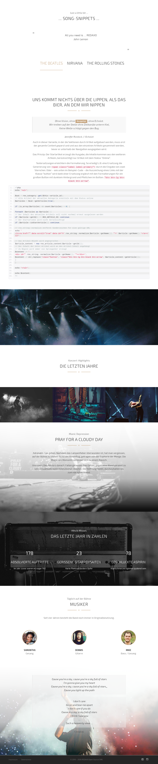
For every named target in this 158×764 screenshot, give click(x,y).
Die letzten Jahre (95, 6)
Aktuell (111, 6)
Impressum (13, 760)
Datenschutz (26, 760)
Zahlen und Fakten (128, 6)
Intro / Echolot (75, 6)
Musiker (145, 6)
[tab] (51, 63)
